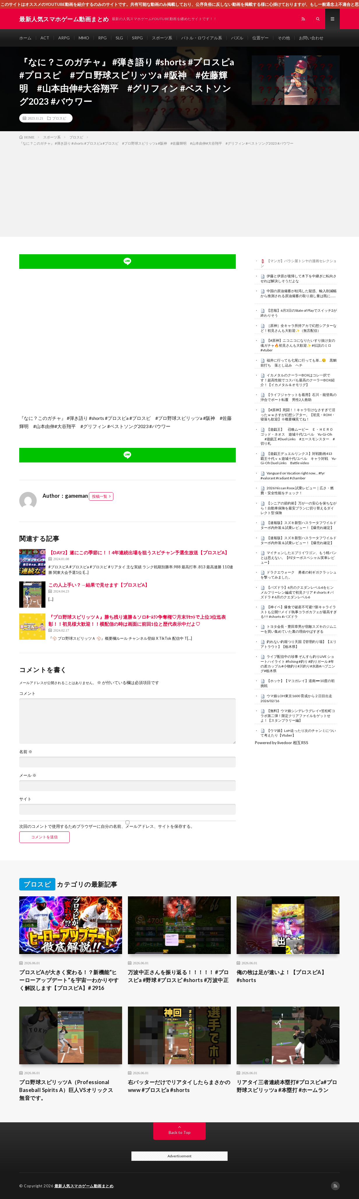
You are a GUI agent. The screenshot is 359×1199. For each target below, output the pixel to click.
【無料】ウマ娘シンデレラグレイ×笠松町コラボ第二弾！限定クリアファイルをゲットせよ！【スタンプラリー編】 (298, 716)
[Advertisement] (179, 190)
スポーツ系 (162, 37)
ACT (45, 37)
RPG (102, 37)
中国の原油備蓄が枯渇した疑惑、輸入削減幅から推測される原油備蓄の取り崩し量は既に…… (299, 293)
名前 (25, 752)
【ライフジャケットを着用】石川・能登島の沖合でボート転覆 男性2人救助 (299, 397)
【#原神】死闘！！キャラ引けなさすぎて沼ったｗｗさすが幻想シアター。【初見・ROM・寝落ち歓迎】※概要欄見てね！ (298, 415)
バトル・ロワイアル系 (201, 37)
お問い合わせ (311, 37)
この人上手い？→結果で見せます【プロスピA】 (98, 585)
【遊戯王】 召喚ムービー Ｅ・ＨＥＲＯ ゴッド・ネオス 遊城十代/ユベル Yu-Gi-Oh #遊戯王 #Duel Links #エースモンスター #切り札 (299, 436)
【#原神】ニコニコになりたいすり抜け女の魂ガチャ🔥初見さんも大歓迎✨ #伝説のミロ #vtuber (298, 345)
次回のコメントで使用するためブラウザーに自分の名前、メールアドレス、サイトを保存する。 (107, 826)
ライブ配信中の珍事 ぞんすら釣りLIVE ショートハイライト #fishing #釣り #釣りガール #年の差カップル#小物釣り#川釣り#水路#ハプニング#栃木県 (298, 663)
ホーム (25, 37)
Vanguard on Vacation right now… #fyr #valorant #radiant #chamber (293, 475)
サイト (25, 799)
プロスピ (59, 118)
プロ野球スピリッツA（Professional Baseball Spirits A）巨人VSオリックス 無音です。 (69, 1090)
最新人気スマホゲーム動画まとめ (84, 1186)
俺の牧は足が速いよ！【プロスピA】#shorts (282, 976)
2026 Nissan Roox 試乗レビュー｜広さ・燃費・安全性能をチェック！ (297, 490)
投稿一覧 (99, 496)
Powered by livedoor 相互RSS (281, 742)
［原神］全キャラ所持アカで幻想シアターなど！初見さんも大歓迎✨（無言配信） (299, 328)
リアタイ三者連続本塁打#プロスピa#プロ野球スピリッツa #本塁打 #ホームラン (287, 1086)
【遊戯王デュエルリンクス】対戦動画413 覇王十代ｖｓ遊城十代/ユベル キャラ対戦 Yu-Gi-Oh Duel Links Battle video (299, 458)
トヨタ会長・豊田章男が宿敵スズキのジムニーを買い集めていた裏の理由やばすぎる (299, 629)
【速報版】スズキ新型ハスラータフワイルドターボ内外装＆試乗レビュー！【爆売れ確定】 (299, 525)
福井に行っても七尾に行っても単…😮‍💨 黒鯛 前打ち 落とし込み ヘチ (300, 362)
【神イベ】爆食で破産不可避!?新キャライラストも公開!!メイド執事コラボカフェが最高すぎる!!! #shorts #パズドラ (299, 612)
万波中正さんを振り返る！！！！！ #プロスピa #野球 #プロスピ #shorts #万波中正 (178, 976)
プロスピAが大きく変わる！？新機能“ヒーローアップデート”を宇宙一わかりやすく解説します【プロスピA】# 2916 (69, 980)
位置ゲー (260, 37)
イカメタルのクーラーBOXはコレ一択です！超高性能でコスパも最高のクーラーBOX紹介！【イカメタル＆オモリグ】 (298, 380)
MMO (84, 37)
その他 (284, 37)
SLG (119, 37)
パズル (237, 37)
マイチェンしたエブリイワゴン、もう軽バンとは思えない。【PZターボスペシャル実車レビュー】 (299, 558)
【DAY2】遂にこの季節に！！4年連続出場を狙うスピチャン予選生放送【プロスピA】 (138, 552)
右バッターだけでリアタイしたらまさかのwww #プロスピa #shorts (179, 1086)
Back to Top (180, 1132)
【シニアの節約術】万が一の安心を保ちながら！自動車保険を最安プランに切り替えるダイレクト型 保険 (299, 508)
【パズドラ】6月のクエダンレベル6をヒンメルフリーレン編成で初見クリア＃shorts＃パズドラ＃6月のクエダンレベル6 (297, 592)
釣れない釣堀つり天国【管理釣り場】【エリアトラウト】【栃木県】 (299, 644)
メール (27, 775)
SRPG (137, 37)
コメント (27, 693)
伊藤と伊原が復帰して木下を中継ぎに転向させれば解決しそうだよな (299, 278)
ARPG (64, 37)
